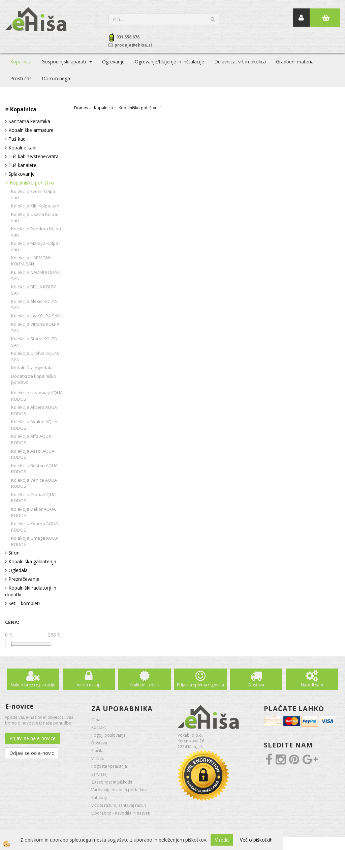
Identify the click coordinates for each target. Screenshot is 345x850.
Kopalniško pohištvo (32, 182)
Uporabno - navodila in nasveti (120, 813)
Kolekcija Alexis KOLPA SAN (34, 304)
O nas (96, 719)
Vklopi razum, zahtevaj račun (118, 805)
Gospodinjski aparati (63, 61)
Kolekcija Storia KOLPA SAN (34, 342)
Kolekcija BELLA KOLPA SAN (34, 290)
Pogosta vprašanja (109, 766)
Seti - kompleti (24, 603)
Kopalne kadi (22, 147)
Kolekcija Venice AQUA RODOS (34, 483)
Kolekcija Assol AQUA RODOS (32, 454)
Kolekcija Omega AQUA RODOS (34, 541)
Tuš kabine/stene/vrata (33, 156)
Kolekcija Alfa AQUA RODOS (31, 439)
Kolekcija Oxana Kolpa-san (34, 217)
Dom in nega (56, 78)
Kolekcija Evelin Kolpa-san (34, 194)
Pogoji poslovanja (108, 735)
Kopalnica (20, 61)
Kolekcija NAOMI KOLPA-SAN (35, 275)
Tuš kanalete (22, 165)
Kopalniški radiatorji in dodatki (30, 591)
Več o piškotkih (256, 840)
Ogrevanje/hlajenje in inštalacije (169, 61)
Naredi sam (312, 685)
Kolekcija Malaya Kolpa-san (35, 246)
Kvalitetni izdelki (144, 685)
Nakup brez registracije (33, 685)
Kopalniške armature (31, 130)
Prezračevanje (23, 579)
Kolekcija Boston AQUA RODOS (34, 468)
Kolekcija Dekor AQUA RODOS (33, 512)
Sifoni (14, 552)
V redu (222, 840)
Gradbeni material (295, 61)
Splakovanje (21, 174)
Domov (81, 108)
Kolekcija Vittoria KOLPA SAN (35, 327)
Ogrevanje (113, 61)
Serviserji (99, 774)
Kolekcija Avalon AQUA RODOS (34, 425)
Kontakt (98, 727)
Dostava (256, 685)
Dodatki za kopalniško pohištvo (33, 379)
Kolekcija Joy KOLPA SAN (35, 316)
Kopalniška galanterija (32, 561)
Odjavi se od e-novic (31, 753)
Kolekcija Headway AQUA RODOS (37, 396)
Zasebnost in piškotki (111, 782)
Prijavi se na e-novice (32, 738)
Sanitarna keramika (29, 121)
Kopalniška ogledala (32, 368)
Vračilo (97, 758)
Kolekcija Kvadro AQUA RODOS (34, 526)
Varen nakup (89, 685)
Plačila (97, 751)
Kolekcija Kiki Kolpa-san (35, 206)
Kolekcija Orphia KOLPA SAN (35, 356)
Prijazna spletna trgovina (200, 685)
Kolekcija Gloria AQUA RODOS (33, 497)
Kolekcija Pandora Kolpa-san (36, 232)
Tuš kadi (17, 139)
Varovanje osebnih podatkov (119, 790)
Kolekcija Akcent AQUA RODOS (34, 410)
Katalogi (99, 797)
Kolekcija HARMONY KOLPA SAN (31, 261)
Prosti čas (21, 78)
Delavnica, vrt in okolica (240, 61)
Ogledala (18, 570)
